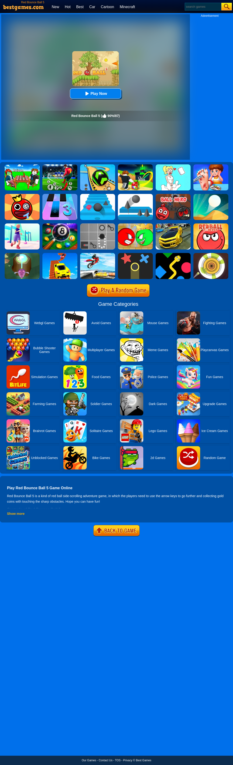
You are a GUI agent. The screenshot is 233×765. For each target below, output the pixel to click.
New (55, 7)
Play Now (95, 93)
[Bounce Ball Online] (22, 195)
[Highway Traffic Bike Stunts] (97, 254)
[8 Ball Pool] (59, 225)
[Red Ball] (97, 225)
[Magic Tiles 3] (59, 195)
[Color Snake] (173, 254)
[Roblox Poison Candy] (22, 166)
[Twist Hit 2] (22, 254)
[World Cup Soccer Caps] (59, 166)
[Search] (203, 6)
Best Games (143, 760)
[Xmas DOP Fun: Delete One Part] (173, 166)
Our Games (89, 760)
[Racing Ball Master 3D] (97, 166)
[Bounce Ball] (135, 195)
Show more (15, 514)
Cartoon (107, 7)
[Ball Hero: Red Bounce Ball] (173, 195)
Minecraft (127, 7)
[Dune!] (210, 195)
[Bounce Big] (22, 225)
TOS (117, 760)
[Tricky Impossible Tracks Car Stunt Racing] (59, 254)
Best (80, 7)
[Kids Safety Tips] (210, 166)
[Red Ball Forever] (210, 225)
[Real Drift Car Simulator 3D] (173, 225)
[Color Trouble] (135, 254)
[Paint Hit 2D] (210, 254)
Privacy (127, 760)
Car (92, 7)
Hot (68, 7)
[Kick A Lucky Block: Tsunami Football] (135, 166)
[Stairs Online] (97, 195)
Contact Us (105, 760)
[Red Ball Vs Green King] (135, 225)
